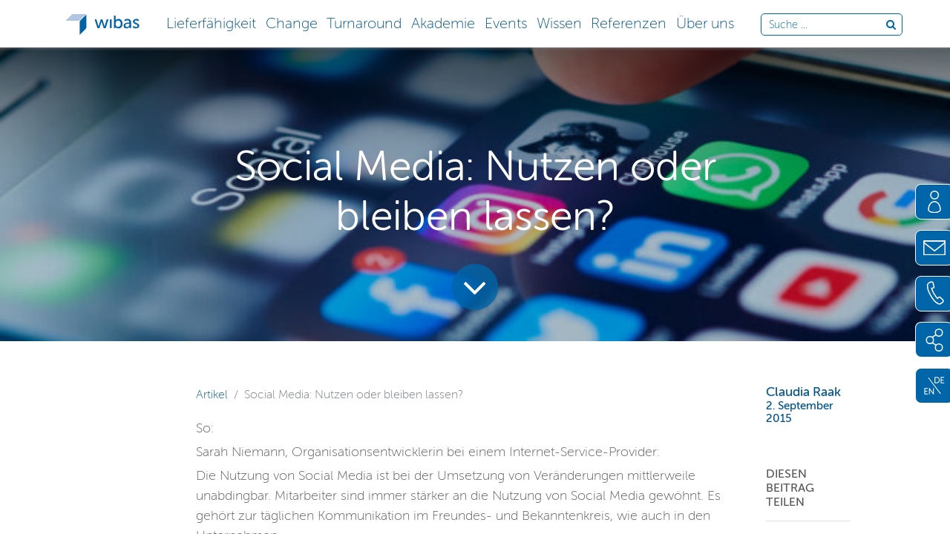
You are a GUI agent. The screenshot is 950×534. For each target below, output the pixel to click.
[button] (211, 22)
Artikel (212, 394)
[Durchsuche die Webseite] (827, 25)
